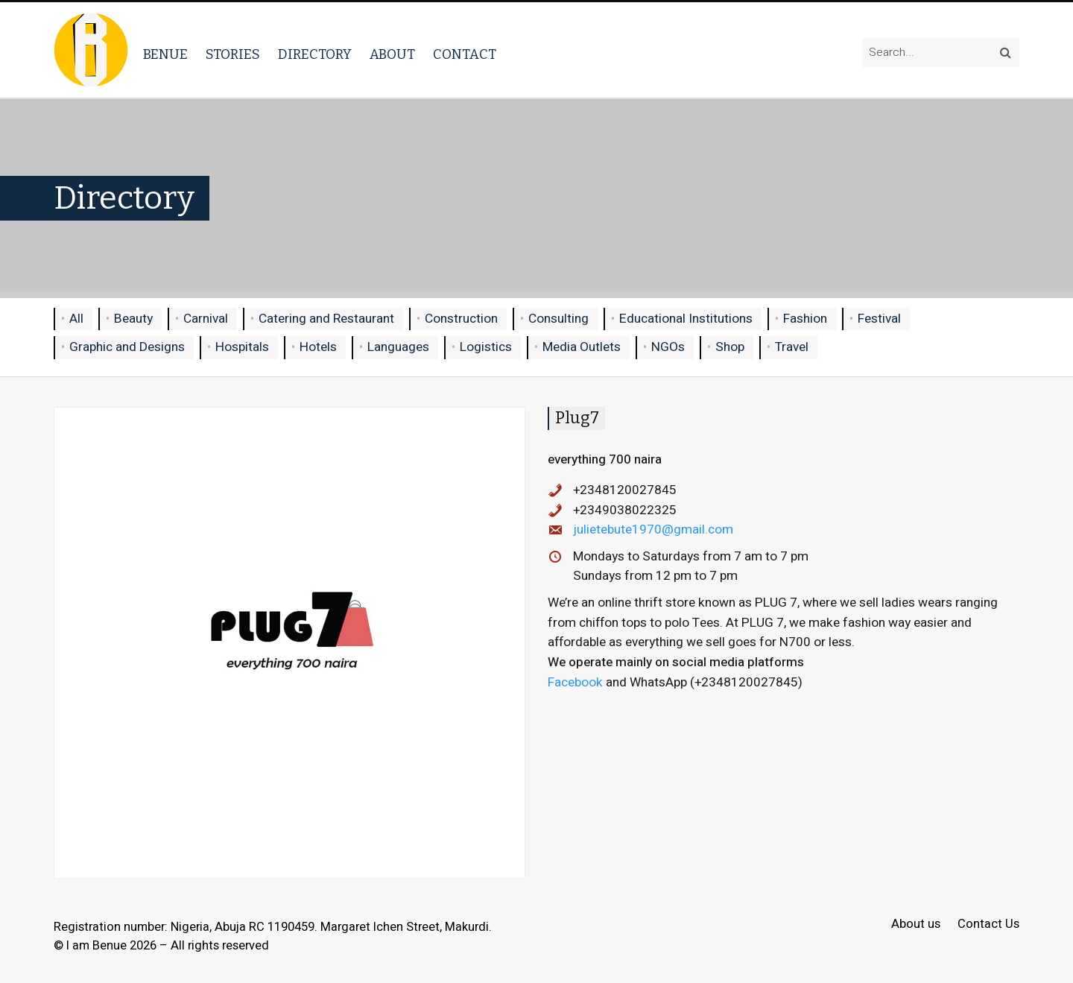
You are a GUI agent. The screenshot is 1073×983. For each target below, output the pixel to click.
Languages (398, 347)
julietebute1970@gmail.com (653, 529)
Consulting (558, 318)
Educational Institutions (686, 318)
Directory (315, 54)
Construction (461, 318)
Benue (165, 54)
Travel (791, 347)
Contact (464, 54)
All (76, 318)
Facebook (575, 682)
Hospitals (242, 347)
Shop (729, 347)
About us (915, 924)
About (392, 54)
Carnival (205, 318)
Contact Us (988, 924)
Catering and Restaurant (326, 318)
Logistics (486, 347)
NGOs (668, 347)
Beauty (133, 318)
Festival (879, 318)
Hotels (318, 347)
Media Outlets (581, 347)
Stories (233, 54)
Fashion (805, 318)
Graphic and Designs (127, 347)
